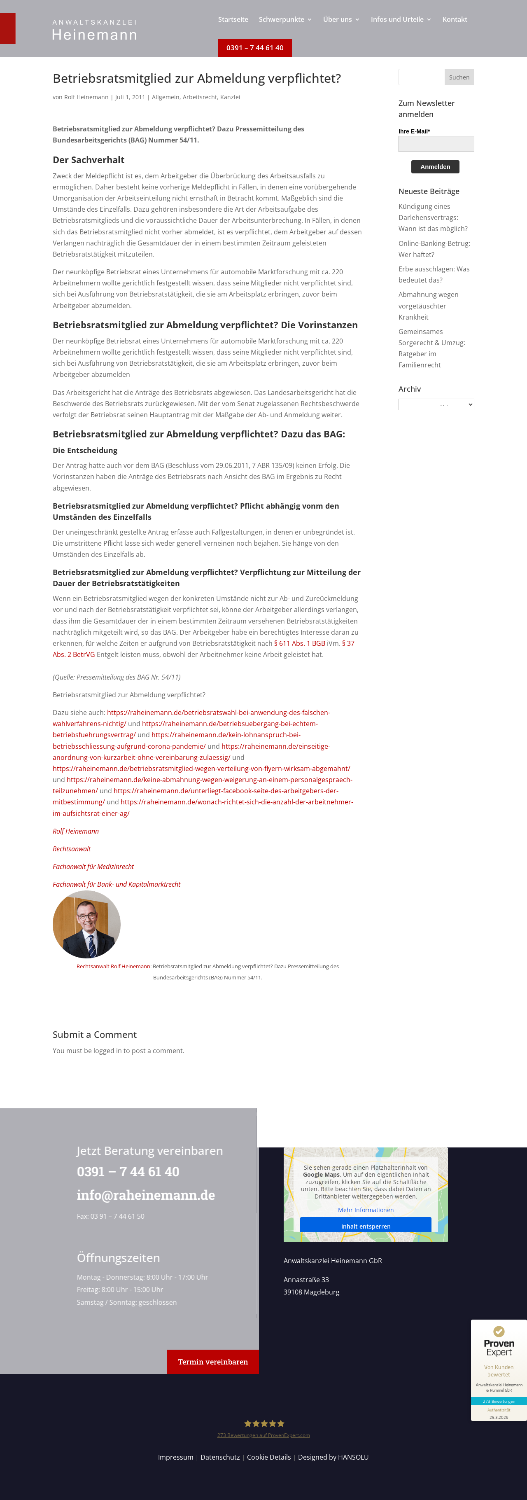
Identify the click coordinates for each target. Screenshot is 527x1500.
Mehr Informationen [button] (366, 1210)
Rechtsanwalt (72, 848)
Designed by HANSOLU (333, 1457)
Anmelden (435, 166)
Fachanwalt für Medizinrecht (93, 866)
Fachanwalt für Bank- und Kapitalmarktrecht (116, 884)
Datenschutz (220, 1457)
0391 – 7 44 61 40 (125, 1171)
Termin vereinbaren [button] (213, 1362)
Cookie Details (269, 1457)
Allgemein (166, 97)
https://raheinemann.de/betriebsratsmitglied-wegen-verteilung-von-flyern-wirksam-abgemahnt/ (201, 768)
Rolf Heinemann (86, 97)
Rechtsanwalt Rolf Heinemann (113, 966)
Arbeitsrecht (200, 97)
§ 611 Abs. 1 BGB (299, 643)
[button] (459, 77)
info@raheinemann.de (143, 1194)
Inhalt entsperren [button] (365, 1226)
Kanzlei (230, 97)
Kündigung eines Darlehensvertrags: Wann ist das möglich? (433, 217)
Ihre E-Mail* (414, 131)
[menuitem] (233, 27)
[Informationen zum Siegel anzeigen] (499, 1413)
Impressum (176, 1457)
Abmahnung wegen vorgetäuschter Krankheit (429, 305)
